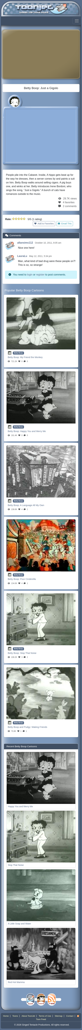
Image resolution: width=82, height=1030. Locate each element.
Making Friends (39, 727)
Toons (15, 1016)
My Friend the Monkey (31, 357)
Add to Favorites (44, 223)
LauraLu (22, 256)
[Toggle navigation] (76, 21)
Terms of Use (45, 1016)
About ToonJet (28, 1016)
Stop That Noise (28, 653)
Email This (65, 223)
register (40, 274)
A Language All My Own (32, 505)
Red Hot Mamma (16, 982)
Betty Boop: (14, 357)
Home (6, 1016)
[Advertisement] (43, 54)
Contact (69, 1016)
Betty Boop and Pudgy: (20, 727)
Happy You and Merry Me (33, 431)
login (29, 274)
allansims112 (25, 242)
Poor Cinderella (28, 579)
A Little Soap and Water (19, 923)
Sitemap (58, 1016)
